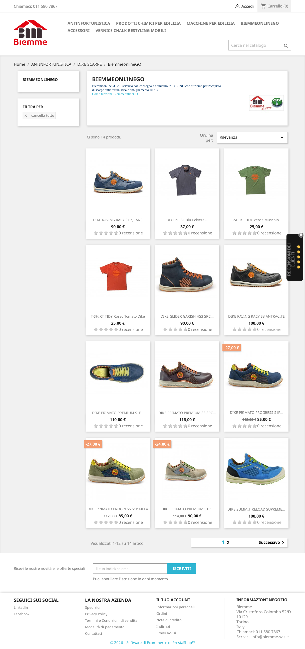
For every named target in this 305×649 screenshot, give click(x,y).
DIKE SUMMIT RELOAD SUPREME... (256, 509)
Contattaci (93, 633)
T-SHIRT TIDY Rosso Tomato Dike (118, 316)
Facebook (21, 614)
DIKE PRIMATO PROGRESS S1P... (256, 412)
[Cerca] (259, 45)
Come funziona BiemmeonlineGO (115, 94)
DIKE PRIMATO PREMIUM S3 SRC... (187, 412)
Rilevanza (252, 137)
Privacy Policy (96, 614)
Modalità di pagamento (104, 627)
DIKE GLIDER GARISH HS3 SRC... (187, 316)
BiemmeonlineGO (260, 23)
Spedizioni (94, 607)
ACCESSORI (79, 30)
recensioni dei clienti (291, 259)
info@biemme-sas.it (270, 637)
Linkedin (21, 607)
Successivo (272, 543)
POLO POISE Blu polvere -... (187, 219)
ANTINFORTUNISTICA (89, 23)
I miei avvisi (166, 633)
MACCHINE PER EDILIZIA (211, 23)
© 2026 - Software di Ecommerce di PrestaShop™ (152, 642)
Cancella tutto (39, 115)
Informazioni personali (175, 607)
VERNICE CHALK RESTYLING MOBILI (131, 30)
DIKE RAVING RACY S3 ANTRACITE (256, 316)
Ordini (161, 613)
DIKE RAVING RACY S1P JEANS (118, 219)
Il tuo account (173, 600)
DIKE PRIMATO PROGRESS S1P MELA (118, 509)
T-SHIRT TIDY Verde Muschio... (256, 219)
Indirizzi (163, 626)
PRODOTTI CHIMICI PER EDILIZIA (148, 23)
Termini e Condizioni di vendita (111, 620)
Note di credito (168, 620)
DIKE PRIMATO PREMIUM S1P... (118, 412)
